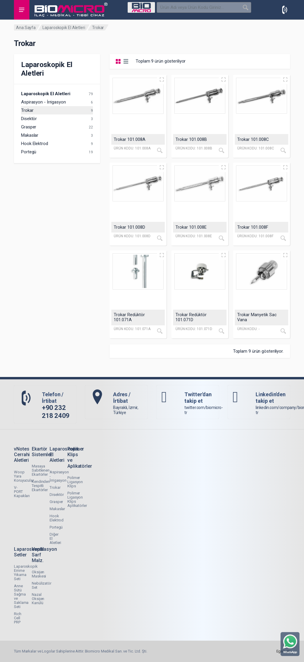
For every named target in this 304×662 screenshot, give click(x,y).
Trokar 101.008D (129, 227)
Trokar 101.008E (191, 227)
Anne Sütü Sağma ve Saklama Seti (21, 596)
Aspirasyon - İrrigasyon (43, 102)
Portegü (28, 152)
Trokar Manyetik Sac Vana (257, 317)
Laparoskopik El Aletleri (63, 27)
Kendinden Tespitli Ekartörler (41, 485)
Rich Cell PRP (17, 618)
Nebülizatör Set (41, 585)
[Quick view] (162, 79)
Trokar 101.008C (253, 139)
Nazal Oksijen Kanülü (38, 598)
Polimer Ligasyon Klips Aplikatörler (77, 499)
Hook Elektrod (34, 143)
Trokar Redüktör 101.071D (191, 317)
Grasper (28, 127)
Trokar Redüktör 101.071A (129, 317)
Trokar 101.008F (252, 227)
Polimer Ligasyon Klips (75, 481)
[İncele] (159, 150)
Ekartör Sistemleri (42, 451)
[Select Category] (141, 7)
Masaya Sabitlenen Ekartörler (41, 470)
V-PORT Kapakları (22, 491)
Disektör (29, 118)
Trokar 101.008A (129, 139)
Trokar (27, 110)
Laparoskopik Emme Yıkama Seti (26, 572)
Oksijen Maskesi (39, 574)
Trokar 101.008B (191, 139)
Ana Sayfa (26, 27)
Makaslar (29, 135)
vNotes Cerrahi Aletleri (22, 454)
